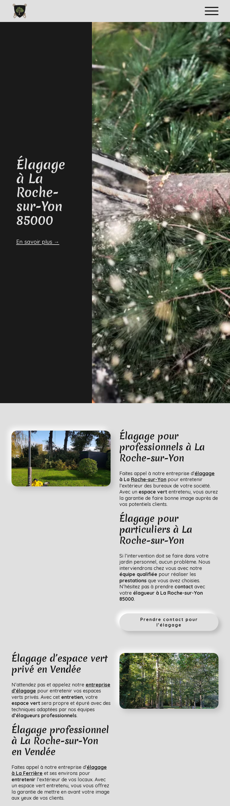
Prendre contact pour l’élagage (169, 622)
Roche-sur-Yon (148, 479)
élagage (205, 473)
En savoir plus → (37, 241)
